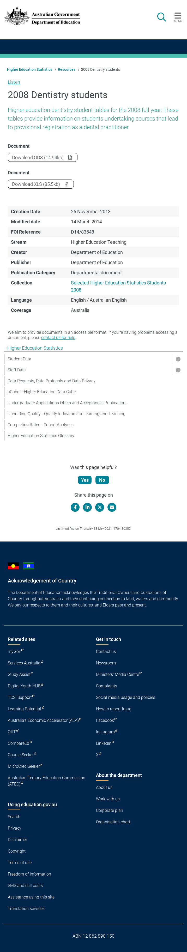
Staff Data (17, 369)
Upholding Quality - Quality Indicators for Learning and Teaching (66, 413)
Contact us (106, 651)
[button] (178, 359)
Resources (66, 69)
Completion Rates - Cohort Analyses (41, 424)
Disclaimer (17, 839)
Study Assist (19, 674)
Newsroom (106, 663)
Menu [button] (178, 20)
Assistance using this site (31, 897)
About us (104, 787)
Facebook (105, 720)
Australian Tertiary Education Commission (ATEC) (46, 781)
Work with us (108, 798)
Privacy (14, 828)
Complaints (106, 685)
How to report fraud (113, 708)
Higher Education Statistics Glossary (41, 435)
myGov (14, 651)
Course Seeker (21, 754)
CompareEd (18, 743)
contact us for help (58, 337)
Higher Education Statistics (29, 69)
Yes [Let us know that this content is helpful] (85, 480)
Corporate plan (109, 810)
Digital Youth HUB (24, 685)
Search (14, 816)
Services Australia (24, 663)
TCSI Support (20, 697)
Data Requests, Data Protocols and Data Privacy (51, 380)
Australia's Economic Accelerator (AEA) (43, 720)
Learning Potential (24, 708)
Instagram (105, 731)
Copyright (17, 851)
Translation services (26, 908)
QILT (12, 731)
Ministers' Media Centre (117, 674)
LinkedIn (103, 743)
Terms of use (20, 862)
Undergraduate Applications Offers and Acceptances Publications (68, 402)
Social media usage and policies (125, 697)
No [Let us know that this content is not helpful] (102, 480)
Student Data (19, 358)
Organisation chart (113, 821)
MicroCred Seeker (24, 766)
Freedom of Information (29, 874)
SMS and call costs (25, 885)
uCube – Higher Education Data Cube (42, 391)
